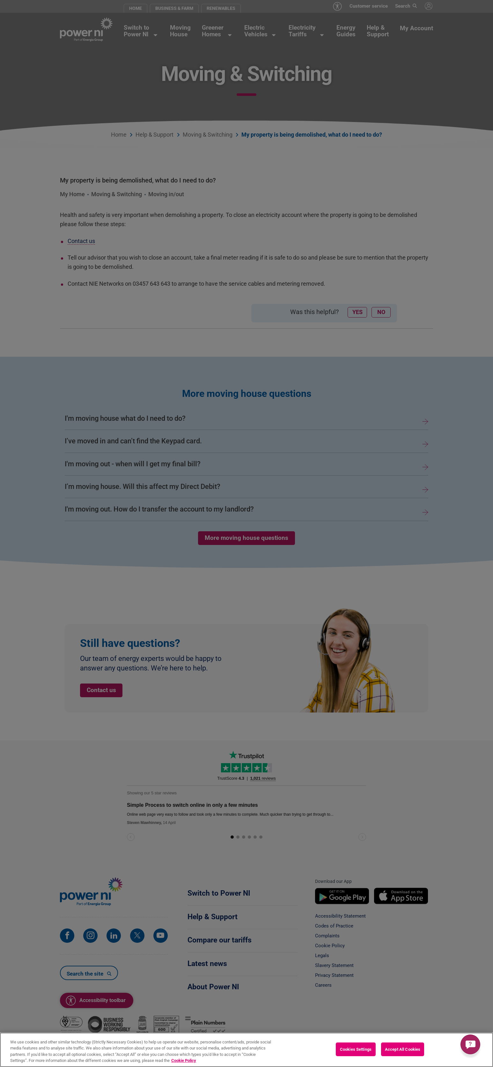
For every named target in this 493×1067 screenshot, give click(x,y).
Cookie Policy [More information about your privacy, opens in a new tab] (183, 1060)
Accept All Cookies (402, 1049)
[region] (246, 1050)
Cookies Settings (356, 1049)
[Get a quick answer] (470, 1044)
